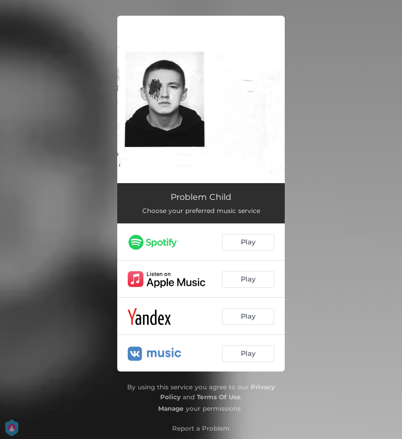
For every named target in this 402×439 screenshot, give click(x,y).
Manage (171, 408)
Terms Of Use (219, 397)
